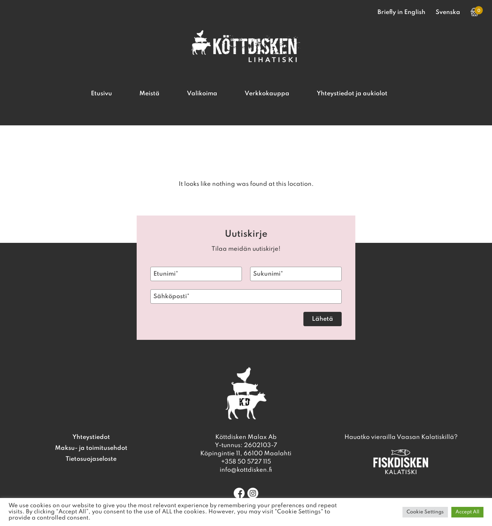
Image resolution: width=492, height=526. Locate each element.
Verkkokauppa (267, 94)
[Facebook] (239, 493)
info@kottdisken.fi (246, 470)
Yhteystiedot (91, 437)
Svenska (448, 12)
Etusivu (101, 94)
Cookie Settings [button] (425, 512)
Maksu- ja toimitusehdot (91, 448)
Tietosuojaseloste (91, 459)
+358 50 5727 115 (246, 462)
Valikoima (202, 94)
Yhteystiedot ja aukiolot (352, 94)
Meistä (149, 94)
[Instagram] (252, 493)
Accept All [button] (467, 512)
